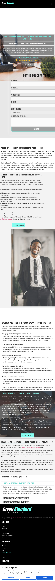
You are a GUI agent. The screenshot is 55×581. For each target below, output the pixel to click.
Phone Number (45, 95)
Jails (3, 550)
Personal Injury (5, 555)
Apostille (4, 545)
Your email (44, 88)
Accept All (44, 577)
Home (3, 526)
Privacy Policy (5, 533)
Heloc (3, 557)
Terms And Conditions (7, 535)
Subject (43, 102)
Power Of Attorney (6, 552)
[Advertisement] (27, 21)
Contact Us (5, 531)
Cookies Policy (5, 538)
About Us (4, 528)
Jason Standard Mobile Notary (31, 467)
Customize (11, 577)
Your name (44, 81)
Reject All (27, 577)
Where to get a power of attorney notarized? (19, 502)
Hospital (4, 548)
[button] (27, 502)
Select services (45, 109)
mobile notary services (15, 517)
